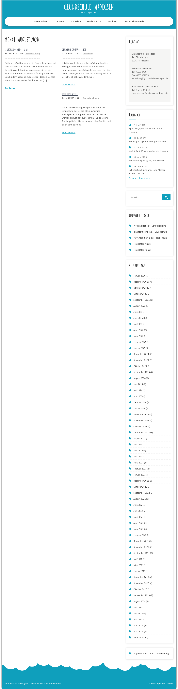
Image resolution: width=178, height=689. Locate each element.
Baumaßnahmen (91, 97)
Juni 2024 (138, 384)
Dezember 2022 (141, 480)
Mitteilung (88, 53)
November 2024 (141, 360)
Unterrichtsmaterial (135, 21)
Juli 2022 (137, 504)
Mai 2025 (137, 323)
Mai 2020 (137, 619)
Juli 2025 (137, 311)
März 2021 (138, 565)
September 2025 (141, 299)
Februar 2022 (140, 535)
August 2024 (139, 378)
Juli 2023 (137, 444)
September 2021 (141, 553)
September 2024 (141, 372)
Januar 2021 (139, 571)
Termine (59, 21)
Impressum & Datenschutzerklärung (151, 653)
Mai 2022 (137, 516)
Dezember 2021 (141, 541)
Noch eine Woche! (70, 94)
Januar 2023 (139, 474)
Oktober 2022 (140, 486)
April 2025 (138, 330)
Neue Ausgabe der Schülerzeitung (150, 225)
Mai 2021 (137, 559)
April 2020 (138, 625)
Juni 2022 (138, 510)
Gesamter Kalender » (139, 178)
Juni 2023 (138, 450)
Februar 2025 (139, 342)
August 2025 (139, 305)
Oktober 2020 (140, 589)
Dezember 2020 (141, 577)
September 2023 (141, 432)
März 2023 (138, 462)
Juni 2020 (138, 613)
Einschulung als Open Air (16, 49)
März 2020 (138, 631)
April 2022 (138, 522)
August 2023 (139, 438)
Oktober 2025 (140, 293)
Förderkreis (92, 21)
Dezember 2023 (141, 414)
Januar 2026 (139, 275)
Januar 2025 (139, 348)
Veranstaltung (33, 53)
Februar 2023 (139, 468)
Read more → (11, 88)
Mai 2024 (137, 390)
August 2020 (139, 601)
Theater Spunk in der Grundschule (150, 231)
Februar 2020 (139, 637)
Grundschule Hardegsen (89, 6)
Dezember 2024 (141, 354)
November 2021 (141, 547)
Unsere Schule (40, 21)
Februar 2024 (139, 402)
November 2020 (141, 583)
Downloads (112, 21)
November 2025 (141, 287)
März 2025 (138, 336)
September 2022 (141, 492)
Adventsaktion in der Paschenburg (151, 237)
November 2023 (141, 420)
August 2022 (139, 498)
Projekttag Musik (142, 243)
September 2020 (141, 595)
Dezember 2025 (141, 281)
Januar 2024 (139, 408)
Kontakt (75, 21)
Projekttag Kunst (142, 249)
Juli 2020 (137, 607)
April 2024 (138, 396)
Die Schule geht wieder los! (74, 49)
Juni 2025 (138, 317)
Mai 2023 (137, 456)
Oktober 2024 (140, 366)
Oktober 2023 (140, 426)
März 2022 (138, 528)
